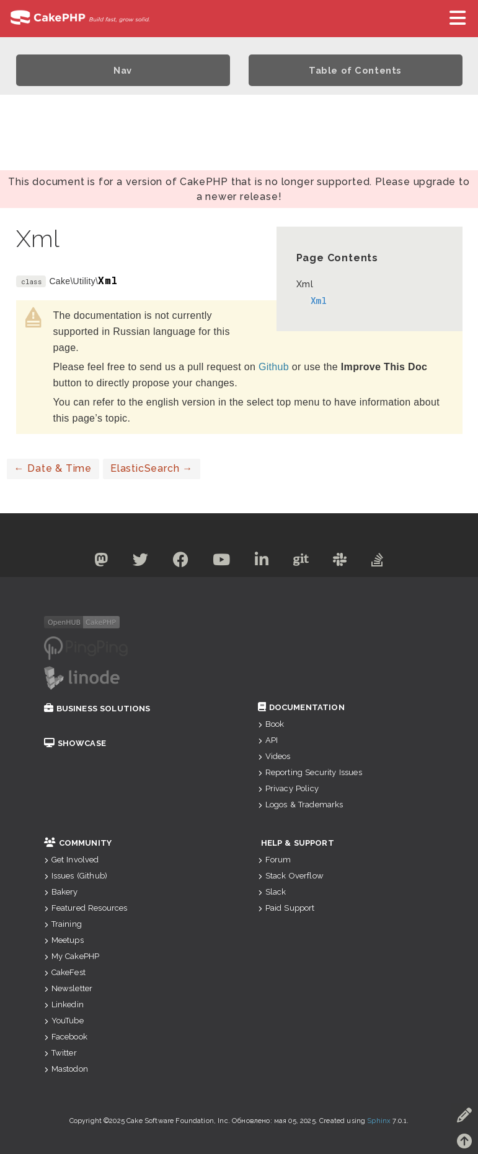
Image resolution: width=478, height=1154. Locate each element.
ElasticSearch (151, 468)
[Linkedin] (262, 562)
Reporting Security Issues (310, 772)
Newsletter (68, 988)
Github (274, 367)
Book (271, 724)
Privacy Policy (288, 788)
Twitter (60, 1052)
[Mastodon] (97, 562)
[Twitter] (137, 562)
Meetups (64, 940)
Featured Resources (86, 908)
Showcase (75, 743)
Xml (305, 284)
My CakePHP (72, 956)
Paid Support (286, 908)
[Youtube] (221, 562)
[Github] (303, 562)
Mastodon (66, 1069)
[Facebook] (179, 562)
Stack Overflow (291, 875)
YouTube (64, 1020)
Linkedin (64, 1004)
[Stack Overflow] (382, 562)
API (268, 740)
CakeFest (65, 972)
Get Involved (71, 859)
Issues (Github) (76, 875)
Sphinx (379, 1121)
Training (63, 924)
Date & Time (53, 468)
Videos (274, 756)
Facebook (65, 1036)
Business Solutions (97, 708)
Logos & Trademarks (300, 804)
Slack (272, 891)
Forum (274, 859)
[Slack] (343, 562)
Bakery (61, 891)
